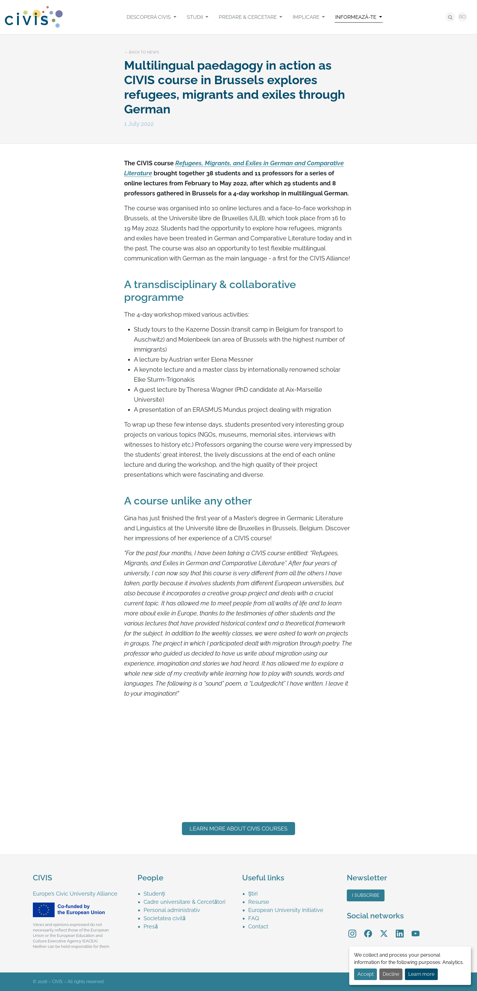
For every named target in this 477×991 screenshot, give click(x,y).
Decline (391, 974)
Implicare (307, 17)
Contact (258, 926)
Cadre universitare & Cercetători (184, 902)
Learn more (421, 974)
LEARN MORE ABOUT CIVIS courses (238, 828)
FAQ (253, 918)
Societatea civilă (165, 918)
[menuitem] (151, 17)
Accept (365, 974)
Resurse (258, 902)
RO (462, 17)
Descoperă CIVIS (149, 17)
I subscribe (365, 895)
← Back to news (141, 52)
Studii (195, 17)
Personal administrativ (172, 910)
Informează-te (356, 17)
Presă (151, 926)
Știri (253, 893)
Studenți (154, 893)
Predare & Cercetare (248, 17)
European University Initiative (285, 910)
